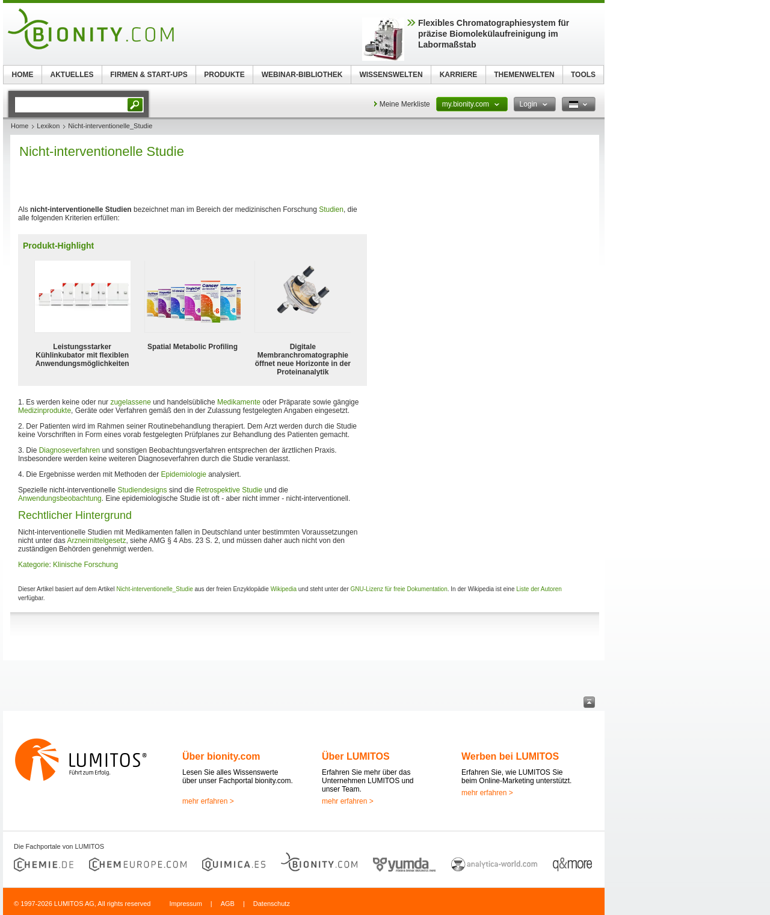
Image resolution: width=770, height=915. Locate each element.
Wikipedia (284, 589)
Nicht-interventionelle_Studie (154, 589)
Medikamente (238, 402)
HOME (23, 74)
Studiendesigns (142, 490)
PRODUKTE (224, 74)
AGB (228, 903)
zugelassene (130, 402)
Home (19, 125)
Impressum (185, 903)
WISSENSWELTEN (390, 74)
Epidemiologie (183, 474)
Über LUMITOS (356, 756)
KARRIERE (459, 74)
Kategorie (33, 564)
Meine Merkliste (405, 104)
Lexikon (48, 125)
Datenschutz (271, 903)
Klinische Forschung (85, 564)
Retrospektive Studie (229, 490)
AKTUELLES (72, 74)
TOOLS (583, 74)
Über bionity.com (221, 756)
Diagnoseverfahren (69, 450)
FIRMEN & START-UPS (148, 74)
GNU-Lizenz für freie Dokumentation (399, 589)
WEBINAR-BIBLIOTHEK (302, 74)
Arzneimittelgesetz (96, 540)
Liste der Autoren (539, 589)
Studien (331, 209)
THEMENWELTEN (524, 74)
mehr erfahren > (208, 801)
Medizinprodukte (44, 410)
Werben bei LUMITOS (510, 756)
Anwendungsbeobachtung (60, 498)
